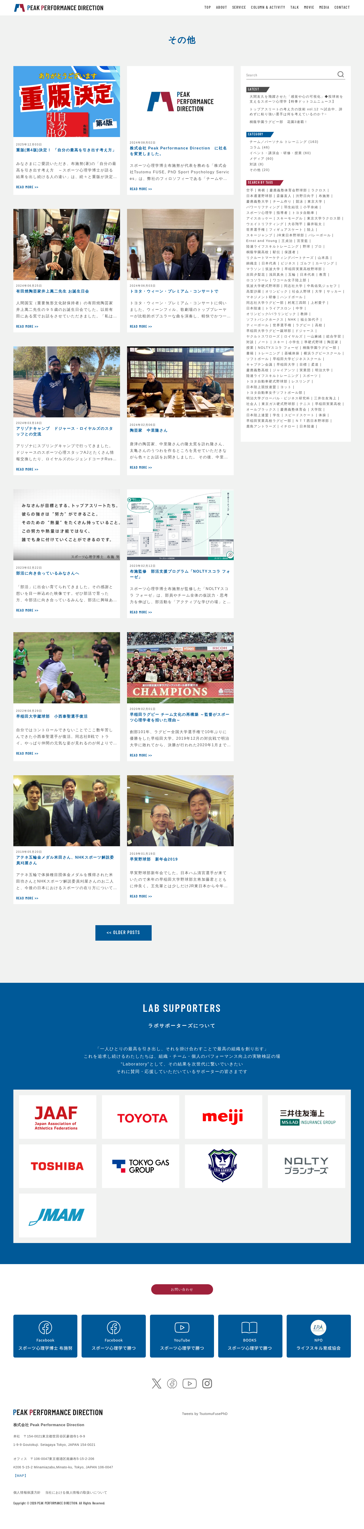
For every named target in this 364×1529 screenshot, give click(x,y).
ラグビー (304, 325)
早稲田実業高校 (329, 404)
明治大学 (323, 370)
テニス (306, 404)
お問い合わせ (182, 1289)
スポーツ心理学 (260, 213)
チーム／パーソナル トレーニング (278, 142)
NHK (292, 319)
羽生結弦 (292, 207)
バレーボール (320, 235)
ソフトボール (258, 359)
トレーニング (270, 353)
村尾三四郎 (298, 302)
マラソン (254, 269)
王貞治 (287, 241)
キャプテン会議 (260, 364)
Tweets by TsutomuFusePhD (205, 1414)
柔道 (315, 364)
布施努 (325, 196)
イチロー (288, 426)
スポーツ (311, 376)
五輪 (292, 274)
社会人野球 (302, 291)
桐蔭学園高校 (258, 252)
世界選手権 (256, 229)
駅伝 (277, 252)
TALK (294, 8)
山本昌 (324, 258)
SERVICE (239, 8)
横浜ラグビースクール (323, 353)
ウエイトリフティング (265, 224)
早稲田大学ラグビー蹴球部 (269, 331)
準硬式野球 (314, 342)
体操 (323, 415)
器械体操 (293, 353)
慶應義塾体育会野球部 (289, 190)
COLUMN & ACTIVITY (268, 8)
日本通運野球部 (260, 196)
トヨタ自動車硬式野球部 (267, 381)
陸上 (311, 229)
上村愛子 (319, 302)
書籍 (250, 353)
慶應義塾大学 (258, 201)
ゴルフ (306, 263)
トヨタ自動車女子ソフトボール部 (275, 392)
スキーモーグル (290, 218)
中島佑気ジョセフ (322, 286)
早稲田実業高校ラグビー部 (269, 421)
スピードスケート (300, 415)
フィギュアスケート (286, 229)
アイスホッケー (260, 218)
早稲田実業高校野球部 (304, 269)
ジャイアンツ (285, 370)
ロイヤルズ (294, 336)
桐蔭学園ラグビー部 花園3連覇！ (279, 122)
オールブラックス (262, 409)
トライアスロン (279, 308)
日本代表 (270, 263)
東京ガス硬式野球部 (279, 404)
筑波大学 (273, 269)
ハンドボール (292, 297)
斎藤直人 (285, 196)
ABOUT (221, 8)
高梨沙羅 (254, 291)
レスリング (302, 381)
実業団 (306, 370)
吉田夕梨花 (256, 274)
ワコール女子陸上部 (290, 280)
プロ (319, 246)
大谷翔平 (296, 224)
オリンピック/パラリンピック (272, 314)
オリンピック (277, 291)
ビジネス (289, 263)
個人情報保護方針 (27, 1492)
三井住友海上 (326, 398)
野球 (307, 246)
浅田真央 (277, 274)
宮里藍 (303, 241)
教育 (323, 274)
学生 (277, 415)
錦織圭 (252, 263)
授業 (250, 347)
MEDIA (324, 8)
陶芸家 (333, 342)
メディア (257, 158)
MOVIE (309, 8)
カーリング (325, 263)
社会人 (252, 404)
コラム (255, 147)
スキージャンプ (260, 235)
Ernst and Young (262, 241)
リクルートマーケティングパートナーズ (280, 258)
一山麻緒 (315, 336)
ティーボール (258, 325)
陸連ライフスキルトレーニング (273, 246)
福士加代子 (310, 319)
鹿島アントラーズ (262, 426)
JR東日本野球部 (291, 235)
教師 (304, 314)
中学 (300, 308)
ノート (264, 342)
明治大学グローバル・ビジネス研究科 (278, 398)
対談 (253, 164)
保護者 (291, 252)
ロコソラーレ (258, 280)
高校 (319, 325)
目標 (304, 364)
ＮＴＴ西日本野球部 (312, 421)
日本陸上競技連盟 (262, 387)
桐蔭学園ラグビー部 (320, 347)
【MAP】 (20, 1475)
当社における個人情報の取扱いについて (76, 1492)
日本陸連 (254, 308)
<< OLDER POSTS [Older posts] (123, 933)
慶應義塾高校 (258, 370)
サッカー (335, 291)
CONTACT (342, 8)
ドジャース (305, 331)
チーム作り (283, 201)
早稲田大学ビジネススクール (298, 359)
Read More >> (27, 187)
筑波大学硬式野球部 (263, 286)
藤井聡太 (315, 224)
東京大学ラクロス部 (324, 218)
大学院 (317, 409)
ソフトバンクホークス (265, 319)
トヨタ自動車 (304, 213)
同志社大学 (294, 286)
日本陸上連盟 (258, 415)
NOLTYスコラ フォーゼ (279, 347)
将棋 (262, 190)
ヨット (286, 387)
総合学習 (334, 336)
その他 (255, 170)
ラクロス (319, 190)
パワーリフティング (263, 207)
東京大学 (316, 201)
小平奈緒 (311, 207)
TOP (207, 8)
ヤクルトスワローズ (263, 336)
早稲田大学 (287, 364)
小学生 (295, 342)
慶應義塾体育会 (294, 409)
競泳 (300, 201)
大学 (319, 291)
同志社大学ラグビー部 (265, 302)
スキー (279, 342)
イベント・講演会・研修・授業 (276, 153)
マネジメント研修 (262, 297)
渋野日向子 (306, 196)
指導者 (283, 213)
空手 (250, 190)
